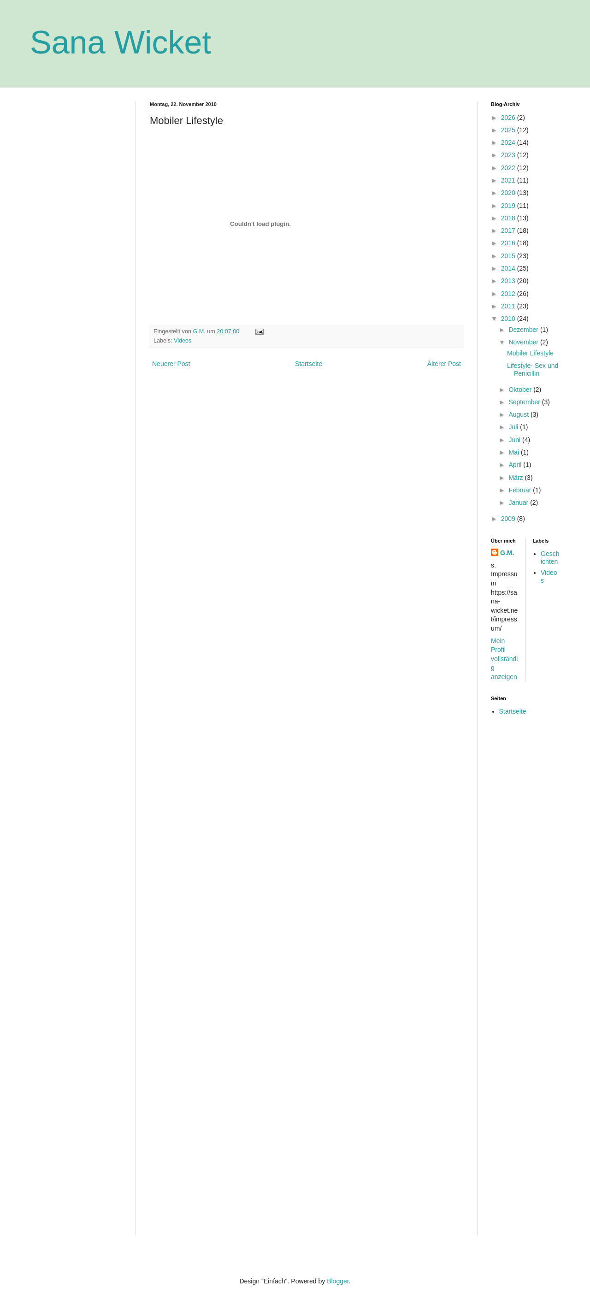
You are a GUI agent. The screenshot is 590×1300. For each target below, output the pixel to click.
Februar (520, 490)
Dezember (524, 329)
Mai (514, 452)
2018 (509, 218)
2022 (509, 167)
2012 (509, 293)
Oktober (520, 389)
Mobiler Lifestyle (530, 353)
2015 (509, 256)
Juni (515, 439)
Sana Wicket (120, 42)
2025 (509, 130)
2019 (509, 205)
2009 (509, 518)
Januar (519, 502)
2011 (509, 306)
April (515, 464)
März (516, 477)
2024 (509, 142)
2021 (509, 180)
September (525, 402)
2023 (509, 155)
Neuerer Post (171, 363)
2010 (509, 318)
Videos (182, 340)
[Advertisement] (76, 239)
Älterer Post (444, 363)
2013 (509, 280)
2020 (509, 192)
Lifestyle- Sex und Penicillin (532, 369)
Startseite (308, 363)
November (524, 342)
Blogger (337, 1281)
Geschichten (550, 557)
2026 (509, 117)
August (519, 414)
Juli (514, 427)
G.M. (507, 552)
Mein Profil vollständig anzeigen (504, 658)
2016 (509, 243)
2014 (509, 268)
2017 (509, 230)
